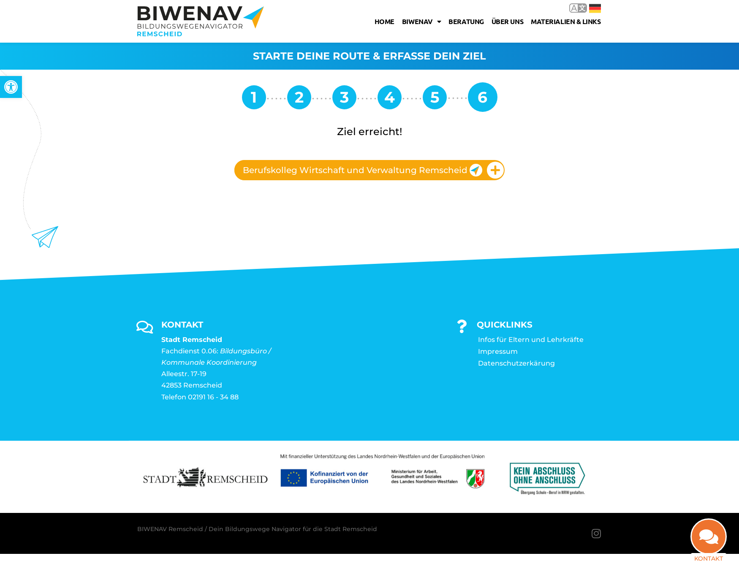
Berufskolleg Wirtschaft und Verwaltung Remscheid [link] (362, 170)
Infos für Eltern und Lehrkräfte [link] (531, 340)
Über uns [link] (507, 21)
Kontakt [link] (708, 558)
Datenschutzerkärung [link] (516, 363)
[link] (11, 87)
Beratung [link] (466, 21)
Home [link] (384, 21)
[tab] (369, 170)
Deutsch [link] (595, 8)
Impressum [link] (498, 351)
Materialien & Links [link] (565, 21)
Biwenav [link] (421, 21)
